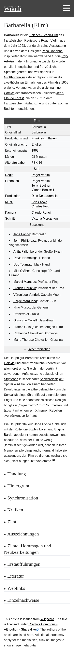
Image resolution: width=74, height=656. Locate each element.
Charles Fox (40, 206)
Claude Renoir (42, 212)
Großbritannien (14, 77)
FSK (35, 162)
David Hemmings (25, 258)
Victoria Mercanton (45, 218)
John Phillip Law (24, 240)
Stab (37, 168)
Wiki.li (12, 8)
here (30, 635)
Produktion (12, 196)
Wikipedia (47, 619)
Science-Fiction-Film (43, 35)
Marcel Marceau (24, 281)
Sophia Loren (38, 429)
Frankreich (39, 138)
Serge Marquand (25, 301)
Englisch (37, 144)
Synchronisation (39, 349)
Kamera (10, 212)
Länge (9, 156)
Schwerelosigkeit (51, 379)
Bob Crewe (39, 202)
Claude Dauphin (24, 288)
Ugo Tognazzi (23, 264)
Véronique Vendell (26, 294)
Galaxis (9, 363)
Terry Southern (42, 185)
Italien (52, 138)
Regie (9, 175)
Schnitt (10, 218)
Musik (9, 202)
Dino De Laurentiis (45, 196)
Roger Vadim (50, 40)
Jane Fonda (21, 234)
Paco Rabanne (52, 51)
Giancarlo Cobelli (25, 320)
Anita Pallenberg (25, 251)
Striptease (11, 379)
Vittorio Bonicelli (43, 190)
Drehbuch (12, 181)
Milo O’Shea (22, 271)
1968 (35, 150)
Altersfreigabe (15, 162)
